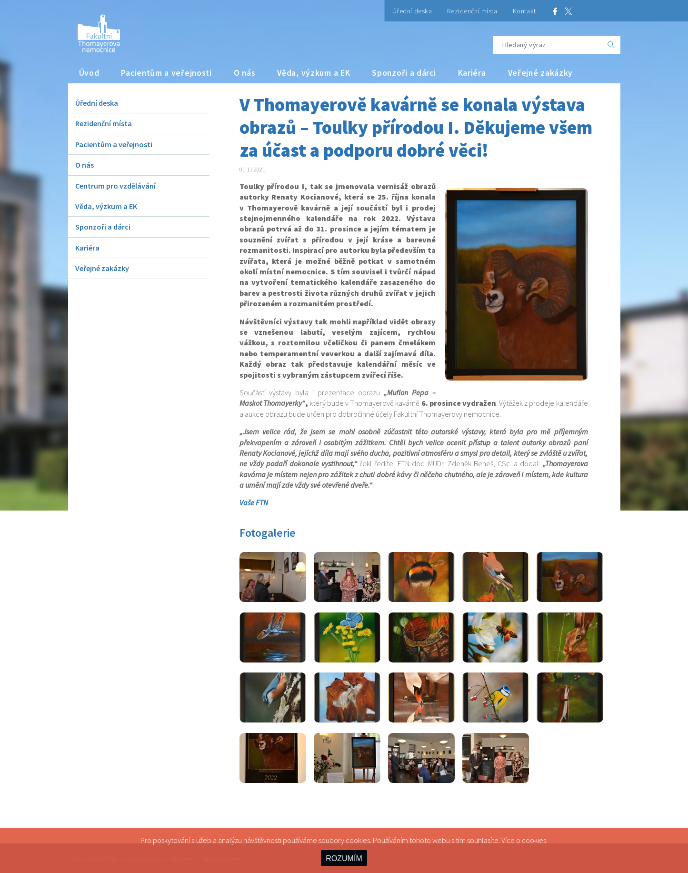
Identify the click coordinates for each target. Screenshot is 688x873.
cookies (534, 840)
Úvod (89, 73)
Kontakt (524, 11)
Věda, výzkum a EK (313, 73)
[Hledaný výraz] (547, 45)
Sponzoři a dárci (404, 73)
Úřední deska (412, 11)
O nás (245, 73)
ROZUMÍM (344, 858)
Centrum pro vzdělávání (115, 186)
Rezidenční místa (472, 11)
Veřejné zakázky (540, 73)
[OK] (611, 45)
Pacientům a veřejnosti (166, 73)
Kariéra (472, 73)
